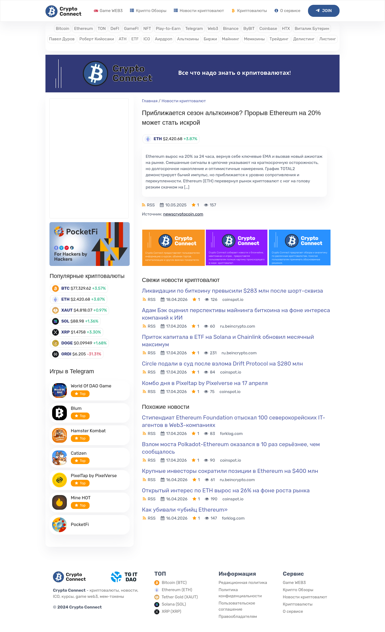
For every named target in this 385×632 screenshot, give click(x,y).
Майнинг (230, 39)
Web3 (213, 28)
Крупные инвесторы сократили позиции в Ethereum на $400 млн (230, 471)
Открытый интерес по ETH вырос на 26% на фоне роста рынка (226, 490)
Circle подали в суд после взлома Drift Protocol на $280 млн (222, 363)
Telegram (194, 28)
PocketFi (80, 524)
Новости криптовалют (199, 10)
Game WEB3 (108, 10)
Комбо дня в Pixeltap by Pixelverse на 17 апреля (205, 383)
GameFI (131, 28)
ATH (122, 39)
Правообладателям (237, 616)
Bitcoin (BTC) (174, 582)
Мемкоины (254, 39)
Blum (76, 408)
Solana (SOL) (174, 604)
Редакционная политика (242, 582)
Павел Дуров (62, 39)
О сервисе (287, 10)
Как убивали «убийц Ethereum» (185, 509)
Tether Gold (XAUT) (180, 597)
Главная (150, 101)
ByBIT (249, 28)
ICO (146, 39)
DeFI (114, 28)
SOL (65, 321)
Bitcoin (62, 28)
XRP (65, 332)
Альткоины (188, 39)
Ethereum (83, 28)
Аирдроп (163, 39)
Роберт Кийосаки (96, 39)
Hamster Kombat (88, 430)
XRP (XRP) (171, 611)
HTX (286, 28)
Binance (230, 28)
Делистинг (304, 39)
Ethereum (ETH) (177, 589)
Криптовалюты (249, 10)
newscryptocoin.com (183, 214)
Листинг (327, 39)
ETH (65, 299)
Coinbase (268, 28)
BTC (65, 288)
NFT (147, 28)
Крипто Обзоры (148, 10)
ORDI (66, 354)
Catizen (79, 453)
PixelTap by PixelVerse (94, 475)
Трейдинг (279, 39)
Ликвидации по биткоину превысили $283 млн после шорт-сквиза (232, 290)
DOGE (67, 343)
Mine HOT (81, 497)
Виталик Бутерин (312, 28)
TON (102, 28)
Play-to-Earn (168, 28)
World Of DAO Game (91, 385)
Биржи (210, 39)
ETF (134, 39)
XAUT (66, 310)
